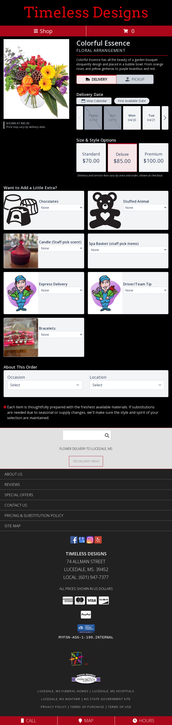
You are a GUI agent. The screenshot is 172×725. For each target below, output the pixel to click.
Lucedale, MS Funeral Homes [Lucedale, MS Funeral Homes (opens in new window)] (63, 691)
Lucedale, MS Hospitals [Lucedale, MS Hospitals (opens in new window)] (113, 691)
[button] (86, 628)
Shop (43, 31)
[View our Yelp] (98, 542)
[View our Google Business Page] (82, 542)
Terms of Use (119, 707)
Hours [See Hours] (143, 721)
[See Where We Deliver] (86, 461)
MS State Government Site (107, 699)
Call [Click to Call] (28, 721)
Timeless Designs (86, 12)
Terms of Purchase (87, 707)
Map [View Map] (86, 721)
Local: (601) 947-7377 (86, 577)
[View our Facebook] (73, 542)
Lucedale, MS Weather (60, 699)
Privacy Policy (54, 707)
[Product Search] (87, 435)
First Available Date (132, 101)
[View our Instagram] (90, 542)
